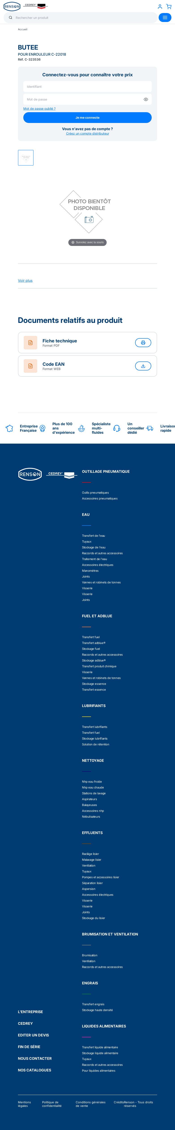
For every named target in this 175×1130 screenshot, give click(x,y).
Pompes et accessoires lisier (100, 877)
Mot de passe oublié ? (39, 108)
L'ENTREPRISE (30, 1012)
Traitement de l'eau (94, 559)
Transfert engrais (93, 1004)
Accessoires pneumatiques (99, 498)
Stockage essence (94, 683)
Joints (86, 576)
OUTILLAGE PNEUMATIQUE (106, 471)
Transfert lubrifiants (94, 727)
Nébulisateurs (91, 816)
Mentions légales (24, 1104)
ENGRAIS (90, 983)
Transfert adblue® (93, 643)
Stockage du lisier (93, 918)
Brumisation (89, 955)
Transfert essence (94, 689)
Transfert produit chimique (99, 666)
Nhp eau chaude (93, 787)
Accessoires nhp (93, 810)
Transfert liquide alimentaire (100, 1047)
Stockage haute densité (97, 1010)
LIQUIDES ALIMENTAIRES (104, 1026)
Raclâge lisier (90, 854)
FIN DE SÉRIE (29, 1047)
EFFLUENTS (92, 832)
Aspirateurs (89, 799)
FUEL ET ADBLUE (97, 616)
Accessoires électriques (97, 565)
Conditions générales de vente (91, 1104)
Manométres (90, 570)
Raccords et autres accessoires (102, 553)
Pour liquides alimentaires (98, 1070)
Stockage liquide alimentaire (100, 1053)
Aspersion (88, 889)
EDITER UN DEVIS (33, 1035)
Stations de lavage (94, 793)
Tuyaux (86, 541)
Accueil (22, 29)
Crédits (119, 1102)
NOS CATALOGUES (34, 1070)
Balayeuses (89, 805)
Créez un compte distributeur (87, 133)
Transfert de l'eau (93, 535)
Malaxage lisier (91, 859)
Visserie (87, 588)
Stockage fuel (91, 648)
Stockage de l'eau (93, 547)
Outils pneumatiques (95, 492)
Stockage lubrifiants (95, 738)
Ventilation (88, 865)
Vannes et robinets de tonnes (101, 582)
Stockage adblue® (94, 660)
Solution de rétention (95, 744)
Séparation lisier (92, 883)
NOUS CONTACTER (35, 1058)
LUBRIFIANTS (94, 705)
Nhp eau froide (92, 781)
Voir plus (25, 280)
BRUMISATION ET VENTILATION (110, 934)
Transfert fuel (90, 637)
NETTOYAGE (93, 760)
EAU (86, 514)
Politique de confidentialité (52, 1104)
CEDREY (25, 1023)
